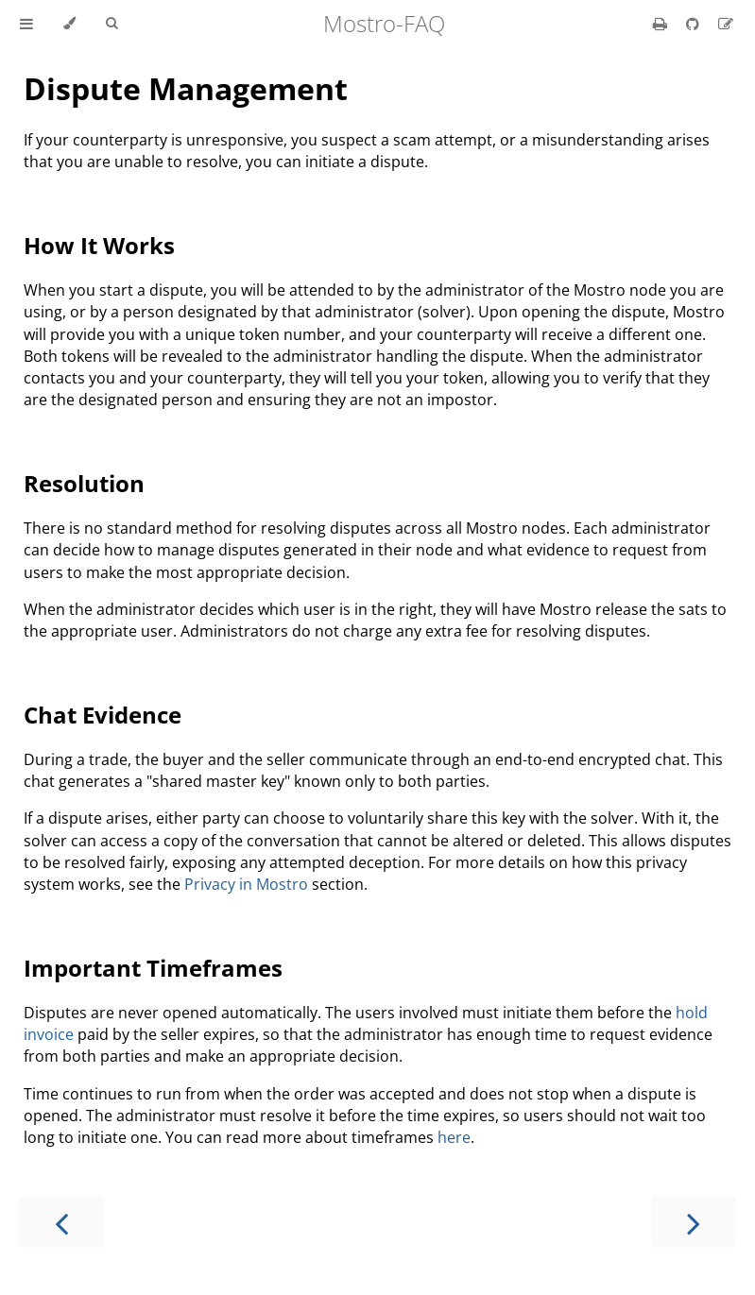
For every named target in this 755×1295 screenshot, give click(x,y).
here (454, 1137)
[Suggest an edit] (726, 23)
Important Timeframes (153, 967)
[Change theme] (69, 23)
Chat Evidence (102, 714)
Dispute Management (186, 88)
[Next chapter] (693, 1222)
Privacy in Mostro (246, 884)
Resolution (84, 483)
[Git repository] (694, 23)
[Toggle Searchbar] (111, 23)
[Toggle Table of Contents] (26, 23)
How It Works (99, 245)
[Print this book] (661, 23)
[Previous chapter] (61, 1222)
